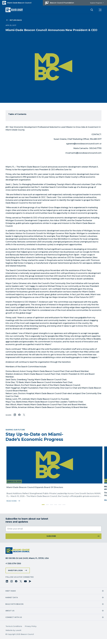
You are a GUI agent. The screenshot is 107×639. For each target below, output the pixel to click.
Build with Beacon (15, 604)
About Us (10, 611)
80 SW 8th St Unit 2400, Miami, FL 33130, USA (27, 558)
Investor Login (15, 570)
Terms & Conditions (14, 626)
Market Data (12, 597)
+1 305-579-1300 (13, 563)
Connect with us (14, 617)
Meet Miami (11, 591)
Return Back (16, 20)
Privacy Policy (30, 626)
